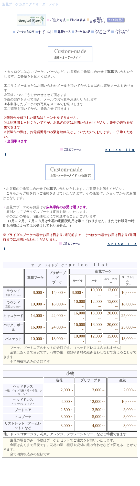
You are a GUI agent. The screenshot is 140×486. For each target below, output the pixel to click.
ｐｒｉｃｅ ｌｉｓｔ (88, 265)
